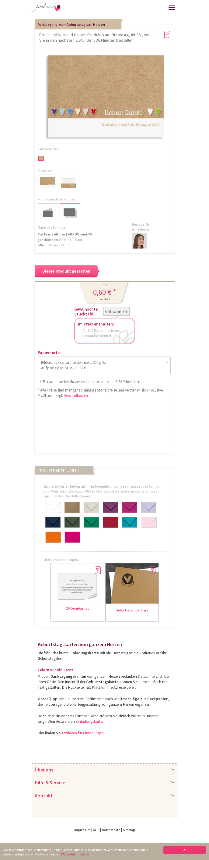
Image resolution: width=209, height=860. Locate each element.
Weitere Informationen (75, 855)
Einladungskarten (90, 721)
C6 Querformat (77, 608)
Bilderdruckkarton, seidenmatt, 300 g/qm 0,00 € (75, 365)
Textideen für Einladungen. (83, 733)
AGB (96, 830)
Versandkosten (76, 395)
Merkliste (162, 6)
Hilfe (120, 9)
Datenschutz (111, 830)
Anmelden (138, 8)
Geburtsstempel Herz (132, 610)
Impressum (82, 830)
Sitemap (129, 830)
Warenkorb (151, 6)
